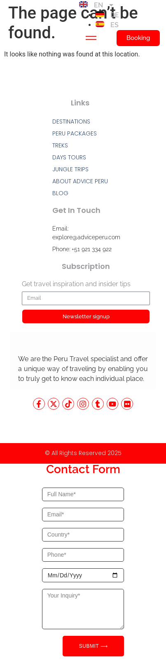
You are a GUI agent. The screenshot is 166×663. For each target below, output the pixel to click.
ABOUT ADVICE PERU (80, 181)
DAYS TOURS (69, 157)
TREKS (60, 145)
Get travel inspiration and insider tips (76, 284)
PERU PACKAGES (74, 133)
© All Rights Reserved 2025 (83, 453)
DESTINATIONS (71, 121)
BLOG (60, 193)
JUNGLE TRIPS (70, 169)
